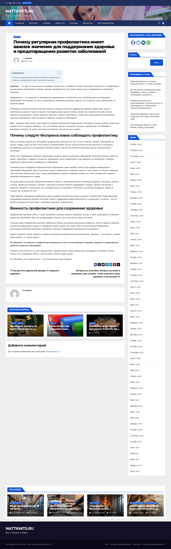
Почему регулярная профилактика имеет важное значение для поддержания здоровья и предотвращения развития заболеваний (64, 46)
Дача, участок (94, 503)
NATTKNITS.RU (20, 11)
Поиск (133, 54)
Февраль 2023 (136, 323)
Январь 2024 (136, 257)
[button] (159, 23)
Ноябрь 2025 (136, 144)
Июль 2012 (135, 471)
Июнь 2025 (135, 168)
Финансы (88, 23)
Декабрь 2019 (136, 424)
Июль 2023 (135, 293)
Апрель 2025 (136, 180)
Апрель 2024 (136, 239)
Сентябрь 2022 (137, 352)
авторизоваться (52, 351)
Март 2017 (134, 459)
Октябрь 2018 (136, 430)
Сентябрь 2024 (137, 216)
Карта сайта (137, 544)
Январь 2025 (136, 192)
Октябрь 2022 (136, 346)
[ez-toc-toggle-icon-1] (57, 73)
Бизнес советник (15, 503)
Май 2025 (134, 174)
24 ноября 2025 (58, 513)
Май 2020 (134, 418)
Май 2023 (134, 305)
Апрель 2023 (136, 311)
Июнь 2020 (135, 412)
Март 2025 (135, 186)
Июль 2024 (135, 228)
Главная (19, 23)
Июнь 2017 (135, 447)
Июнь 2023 (135, 299)
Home (106, 544)
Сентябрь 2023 (137, 281)
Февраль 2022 (136, 388)
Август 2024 (135, 222)
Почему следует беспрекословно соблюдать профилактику (36, 77)
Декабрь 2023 (136, 263)
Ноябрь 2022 (136, 340)
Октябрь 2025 (136, 150)
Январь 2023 (136, 329)
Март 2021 (134, 400)
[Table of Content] (59, 73)
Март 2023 (135, 317)
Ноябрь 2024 (136, 204)
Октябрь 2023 (136, 275)
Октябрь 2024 (136, 210)
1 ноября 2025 (138, 513)
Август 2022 (135, 358)
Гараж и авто (54, 503)
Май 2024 (134, 233)
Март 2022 (135, 382)
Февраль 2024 (136, 251)
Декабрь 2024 (136, 198)
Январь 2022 (136, 394)
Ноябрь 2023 (136, 269)
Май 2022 (134, 370)
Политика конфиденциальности (153, 544)
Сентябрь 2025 (137, 156)
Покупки (33, 23)
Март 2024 (135, 245)
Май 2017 (134, 453)
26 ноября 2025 (18, 513)
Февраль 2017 (136, 465)
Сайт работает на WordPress (16, 544)
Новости (60, 23)
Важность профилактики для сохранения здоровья (33, 80)
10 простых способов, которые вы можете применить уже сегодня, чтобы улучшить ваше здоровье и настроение (95, 273)
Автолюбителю (106, 23)
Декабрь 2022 (136, 335)
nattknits (28, 58)
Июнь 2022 (135, 364)
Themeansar (46, 544)
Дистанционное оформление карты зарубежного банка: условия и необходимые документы (145, 92)
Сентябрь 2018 (136, 436)
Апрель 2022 (136, 376)
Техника (74, 23)
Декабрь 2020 (136, 406)
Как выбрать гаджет (136, 503)
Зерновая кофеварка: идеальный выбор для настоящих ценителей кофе (144, 116)
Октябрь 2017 (136, 442)
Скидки (46, 23)
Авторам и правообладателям (120, 544)
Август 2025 (135, 162)
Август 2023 (135, 287)
